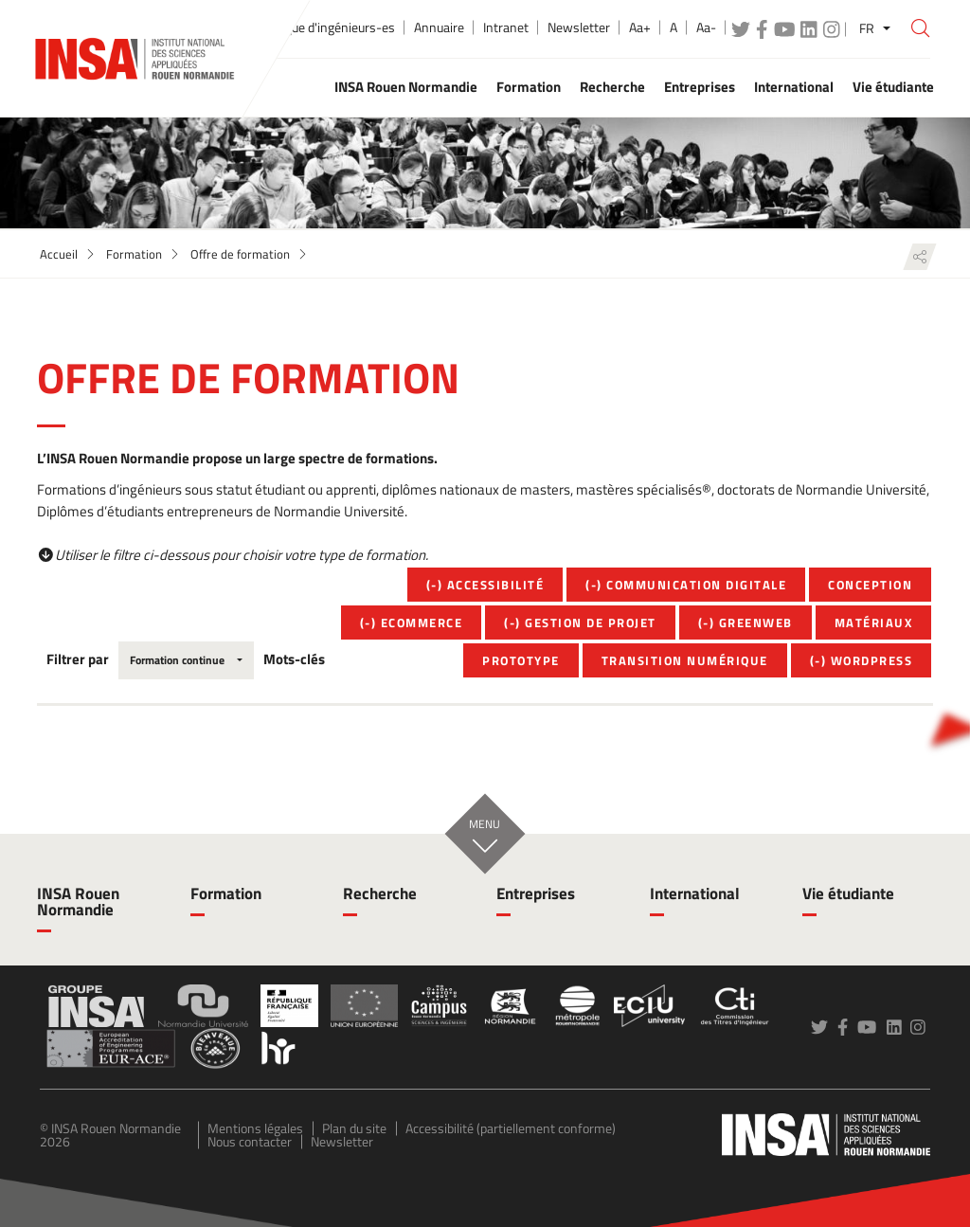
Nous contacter (249, 1141)
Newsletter (579, 27)
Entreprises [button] (699, 87)
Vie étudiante (848, 893)
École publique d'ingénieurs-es (311, 27)
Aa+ (640, 27)
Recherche (380, 893)
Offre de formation (240, 253)
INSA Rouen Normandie (78, 901)
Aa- (706, 27)
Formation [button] (528, 87)
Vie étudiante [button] (893, 87)
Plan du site (354, 1128)
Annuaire (439, 27)
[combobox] (186, 660)
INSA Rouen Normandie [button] (405, 87)
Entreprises (535, 893)
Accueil (59, 253)
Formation (134, 253)
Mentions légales (255, 1128)
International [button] (794, 87)
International (695, 893)
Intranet (506, 27)
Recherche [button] (612, 87)
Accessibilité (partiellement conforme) (510, 1128)
